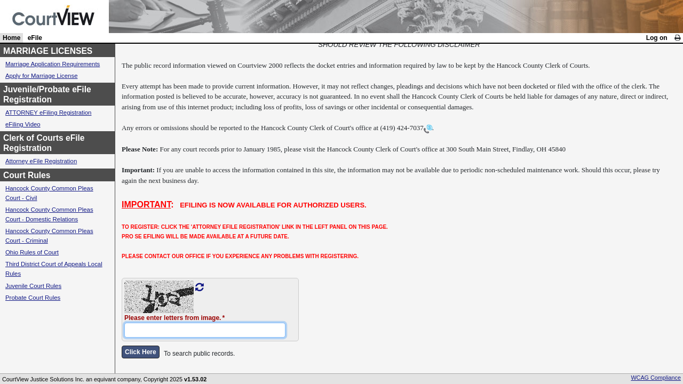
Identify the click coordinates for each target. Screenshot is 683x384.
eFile (35, 38)
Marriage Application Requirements (52, 64)
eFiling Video (23, 124)
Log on (657, 38)
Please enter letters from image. (172, 318)
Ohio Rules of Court (32, 252)
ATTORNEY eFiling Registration (48, 112)
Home (11, 38)
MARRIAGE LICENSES (47, 50)
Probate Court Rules (32, 297)
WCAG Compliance (656, 377)
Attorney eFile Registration (41, 161)
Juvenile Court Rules (33, 286)
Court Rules (26, 175)
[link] (677, 38)
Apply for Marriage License (41, 76)
